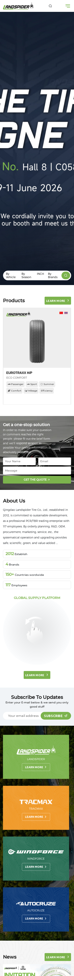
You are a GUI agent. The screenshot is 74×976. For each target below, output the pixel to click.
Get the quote (38, 480)
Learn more (36, 767)
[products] (65, 275)
